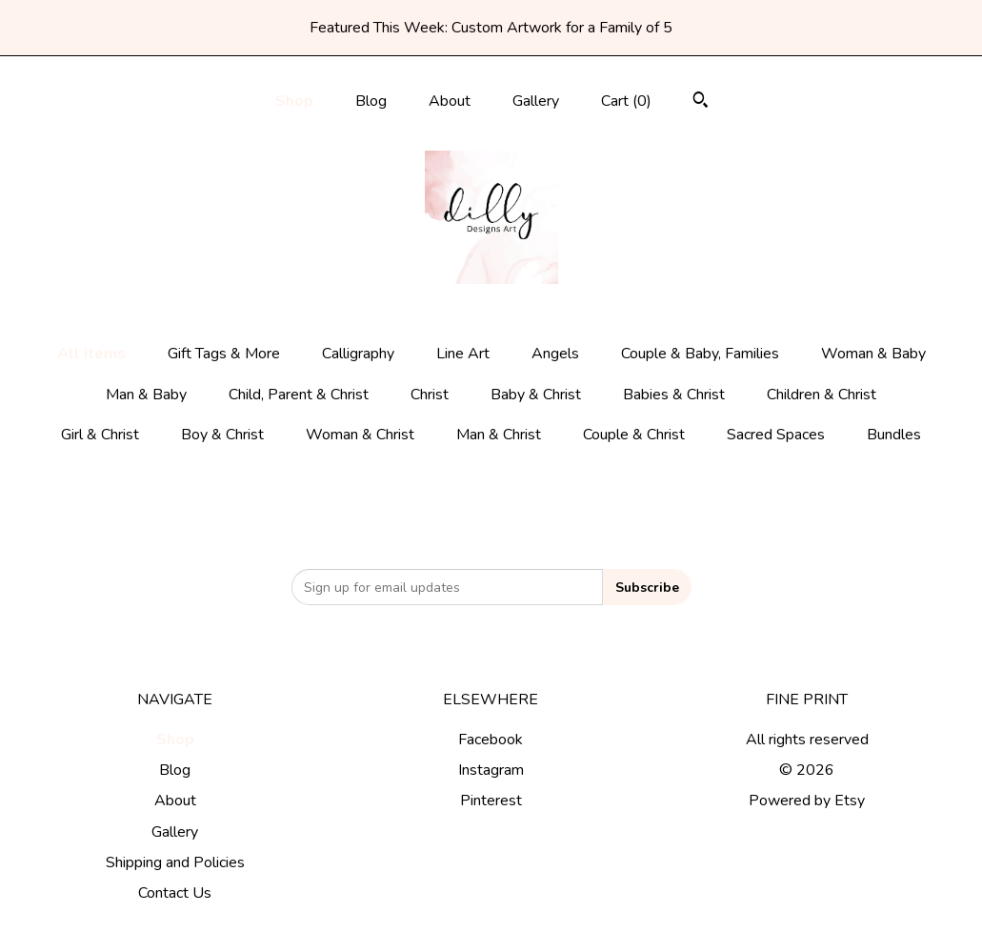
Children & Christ (821, 394)
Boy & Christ (222, 434)
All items (91, 353)
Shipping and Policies (175, 862)
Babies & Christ (674, 394)
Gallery (535, 101)
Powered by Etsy (807, 800)
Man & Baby (146, 394)
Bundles (894, 434)
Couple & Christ (634, 434)
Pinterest (491, 800)
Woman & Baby (873, 353)
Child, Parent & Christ (299, 394)
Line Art (463, 353)
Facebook (490, 739)
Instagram (491, 770)
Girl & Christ (100, 434)
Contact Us (174, 892)
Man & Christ (498, 434)
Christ (430, 394)
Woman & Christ (360, 434)
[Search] (700, 102)
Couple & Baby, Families (700, 353)
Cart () (626, 101)
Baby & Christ (536, 394)
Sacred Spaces (776, 434)
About (450, 101)
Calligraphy (358, 353)
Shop (294, 101)
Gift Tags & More (224, 353)
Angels (555, 353)
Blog (371, 101)
